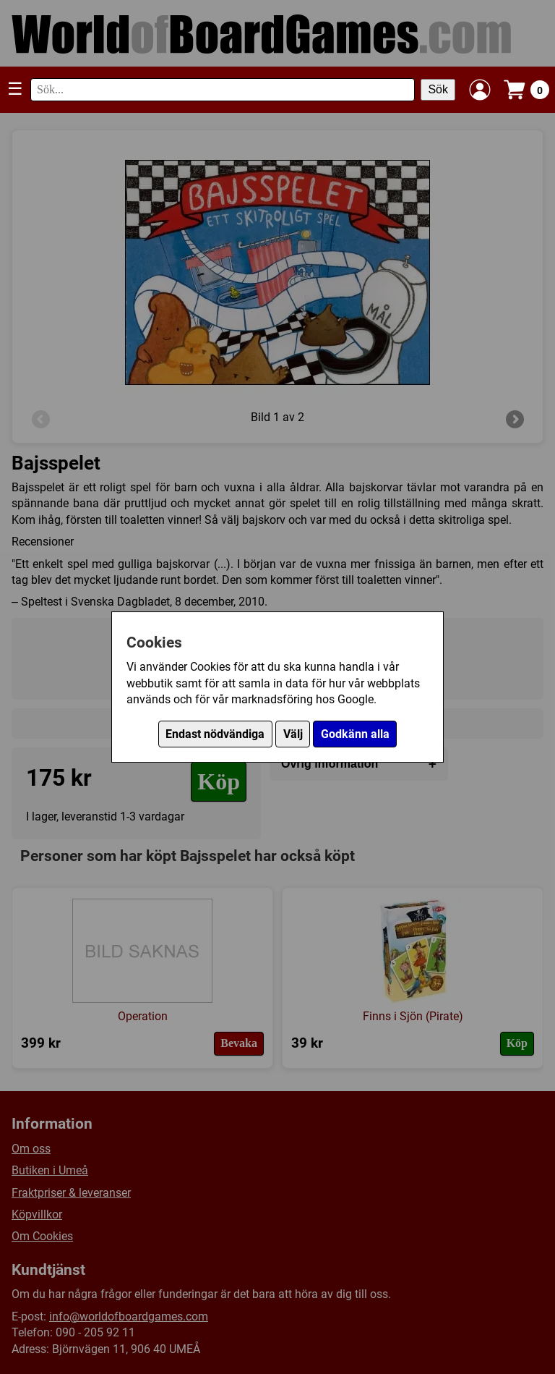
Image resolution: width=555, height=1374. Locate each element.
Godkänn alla (355, 734)
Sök (438, 89)
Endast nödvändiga (214, 734)
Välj (293, 734)
